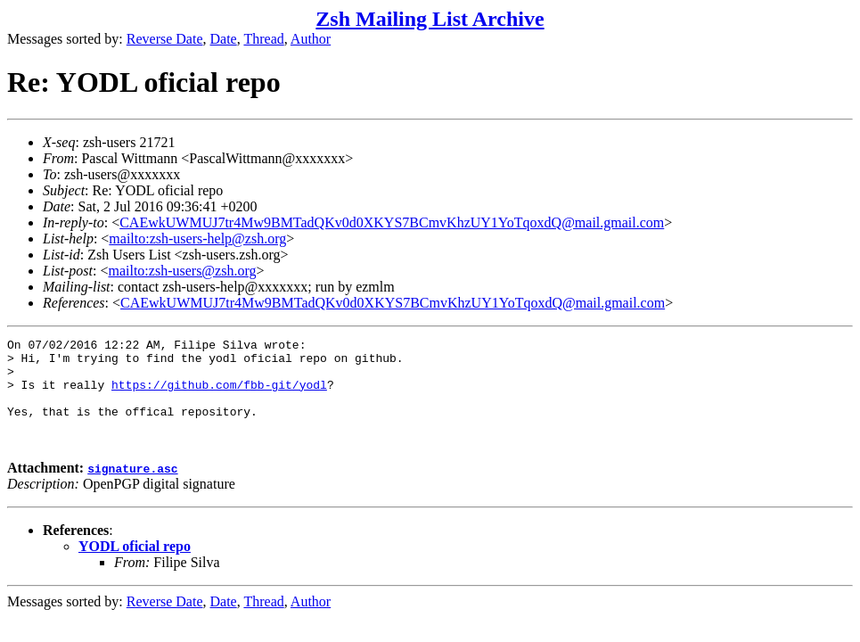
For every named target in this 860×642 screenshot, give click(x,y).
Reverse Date (165, 38)
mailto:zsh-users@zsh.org (182, 270)
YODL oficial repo (134, 567)
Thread (263, 38)
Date (223, 38)
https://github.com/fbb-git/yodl (219, 395)
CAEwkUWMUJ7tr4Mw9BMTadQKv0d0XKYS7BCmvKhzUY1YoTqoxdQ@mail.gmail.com (391, 222)
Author (311, 38)
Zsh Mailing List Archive (429, 18)
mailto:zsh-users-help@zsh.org (197, 238)
